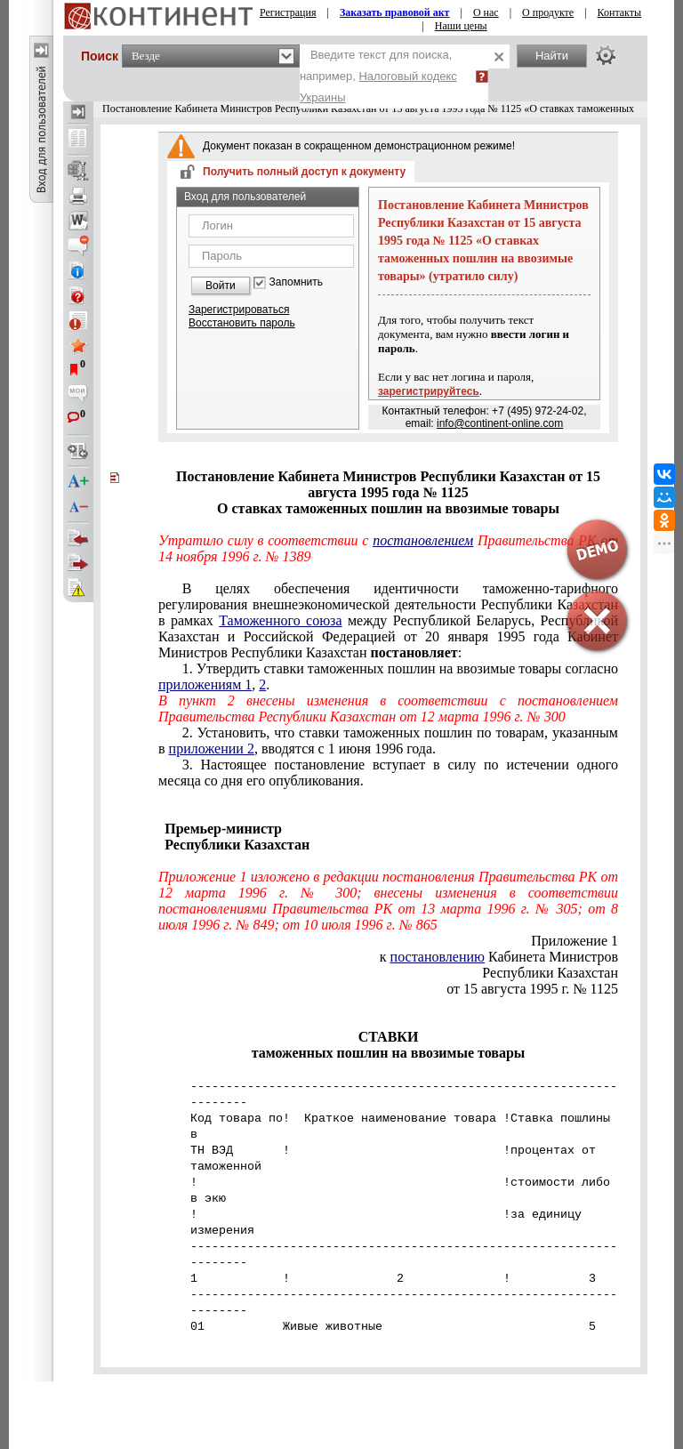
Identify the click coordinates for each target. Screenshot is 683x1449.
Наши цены (461, 26)
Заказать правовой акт (395, 12)
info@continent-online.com (500, 423)
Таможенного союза (280, 620)
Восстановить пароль (242, 323)
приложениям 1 (205, 684)
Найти (551, 55)
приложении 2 (211, 748)
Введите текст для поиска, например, (378, 76)
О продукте (548, 12)
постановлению (437, 956)
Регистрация (288, 12)
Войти (220, 285)
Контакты (620, 12)
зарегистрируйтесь (428, 391)
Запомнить (296, 282)
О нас (486, 12)
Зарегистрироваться (239, 309)
